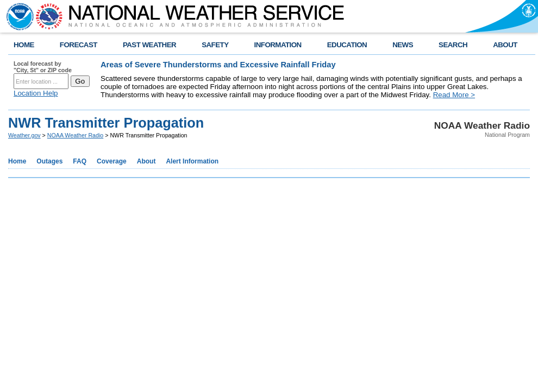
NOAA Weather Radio (75, 135)
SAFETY (215, 45)
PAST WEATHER (149, 45)
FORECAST (78, 45)
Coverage (112, 161)
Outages (49, 161)
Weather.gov (24, 135)
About (146, 161)
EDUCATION (347, 45)
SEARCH (453, 45)
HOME (24, 45)
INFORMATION (278, 45)
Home (17, 161)
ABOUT (505, 45)
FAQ (79, 161)
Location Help (36, 93)
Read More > (454, 95)
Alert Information (192, 161)
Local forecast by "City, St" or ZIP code (43, 66)
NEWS (402, 45)
